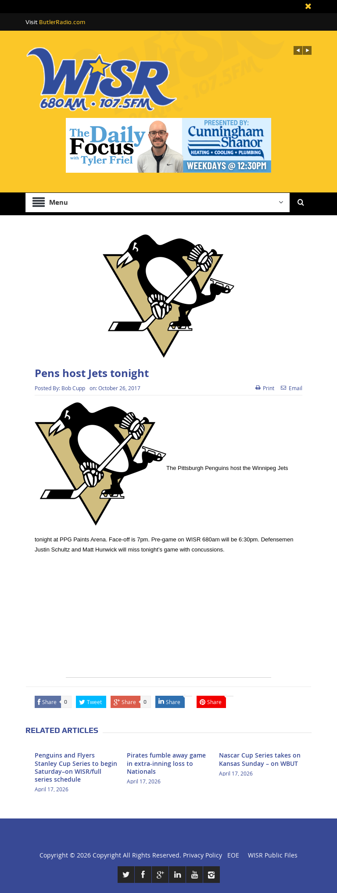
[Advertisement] (168, 616)
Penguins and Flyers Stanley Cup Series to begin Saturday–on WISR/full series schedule (76, 767)
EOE (231, 855)
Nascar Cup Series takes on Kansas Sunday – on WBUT (260, 759)
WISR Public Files (273, 855)
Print (264, 387)
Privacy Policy (202, 855)
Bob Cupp (73, 387)
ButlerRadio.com (62, 21)
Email (291, 387)
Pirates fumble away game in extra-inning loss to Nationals (166, 763)
